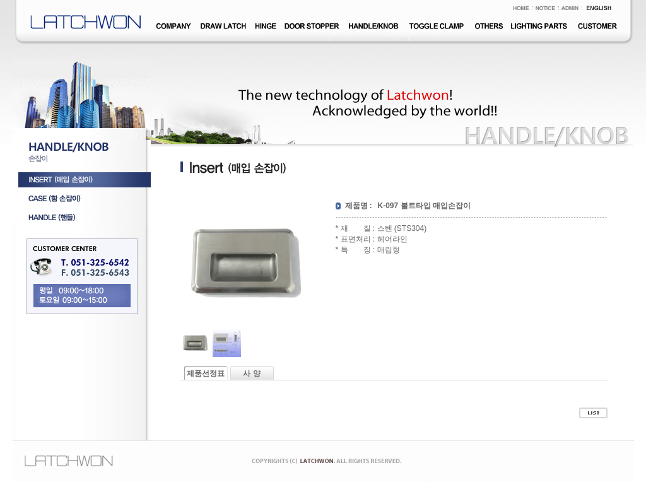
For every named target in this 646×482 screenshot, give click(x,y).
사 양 (251, 373)
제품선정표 (206, 373)
